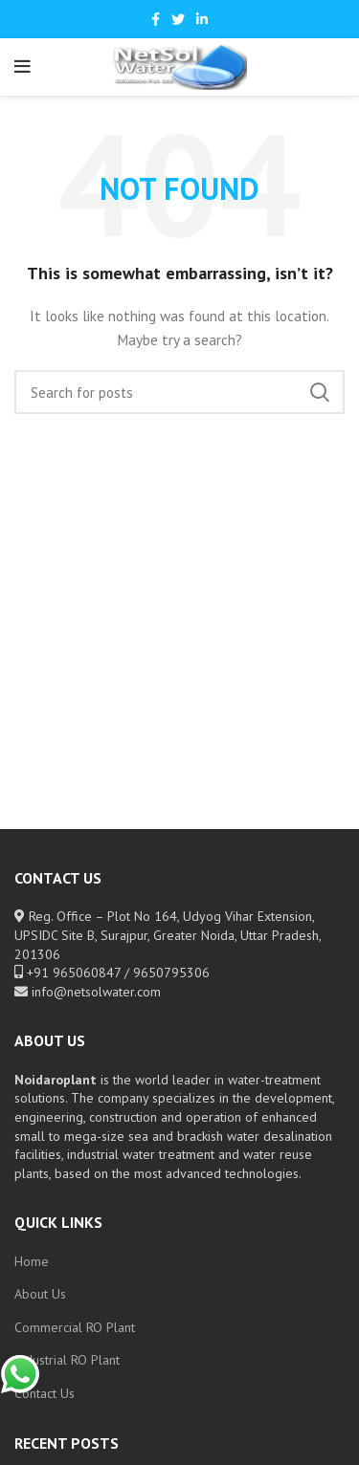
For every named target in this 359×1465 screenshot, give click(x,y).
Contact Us (44, 1393)
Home (31, 1261)
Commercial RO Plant (74, 1327)
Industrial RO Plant (67, 1359)
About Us (40, 1293)
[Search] (179, 392)
